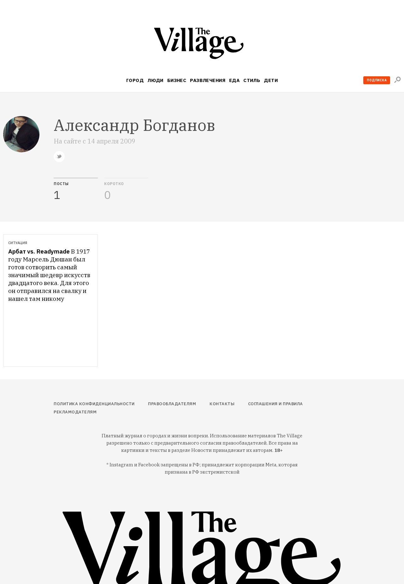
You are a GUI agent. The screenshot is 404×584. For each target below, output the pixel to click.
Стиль (251, 80)
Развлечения (207, 80)
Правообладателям (172, 403)
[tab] (76, 189)
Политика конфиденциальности (94, 403)
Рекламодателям (75, 412)
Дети (271, 80)
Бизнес (177, 80)
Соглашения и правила (275, 403)
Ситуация (17, 243)
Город (135, 80)
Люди (155, 80)
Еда (234, 80)
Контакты (222, 403)
